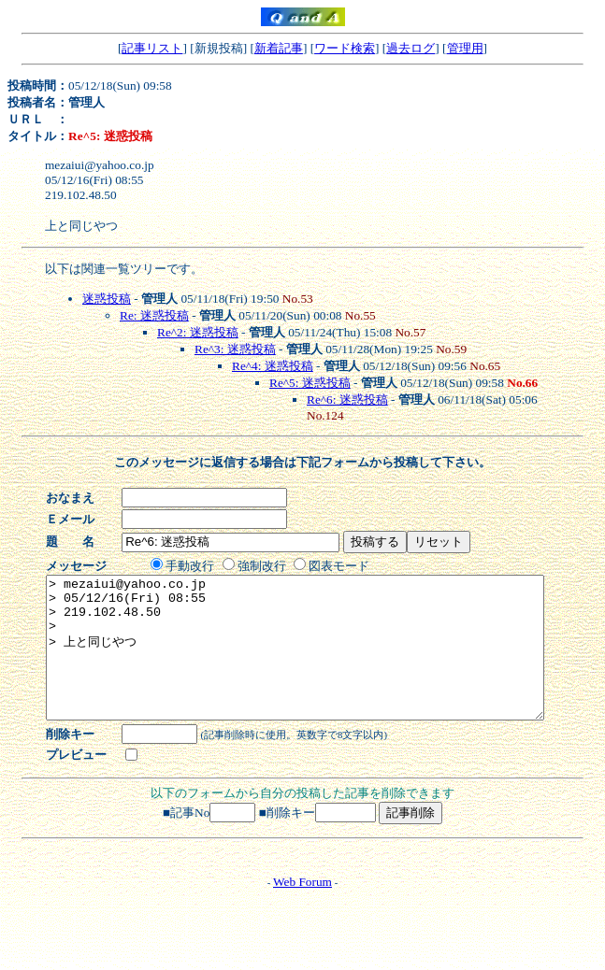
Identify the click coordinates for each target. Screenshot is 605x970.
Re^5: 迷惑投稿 (310, 383)
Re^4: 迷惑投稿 (272, 366)
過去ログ (410, 48)
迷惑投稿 (106, 299)
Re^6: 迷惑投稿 (347, 399)
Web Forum (302, 910)
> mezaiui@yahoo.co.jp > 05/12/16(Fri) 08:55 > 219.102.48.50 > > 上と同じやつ (325, 662)
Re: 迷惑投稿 (154, 315)
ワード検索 (344, 48)
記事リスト (152, 48)
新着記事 (278, 48)
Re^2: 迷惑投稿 (197, 332)
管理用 (465, 48)
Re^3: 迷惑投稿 (235, 349)
